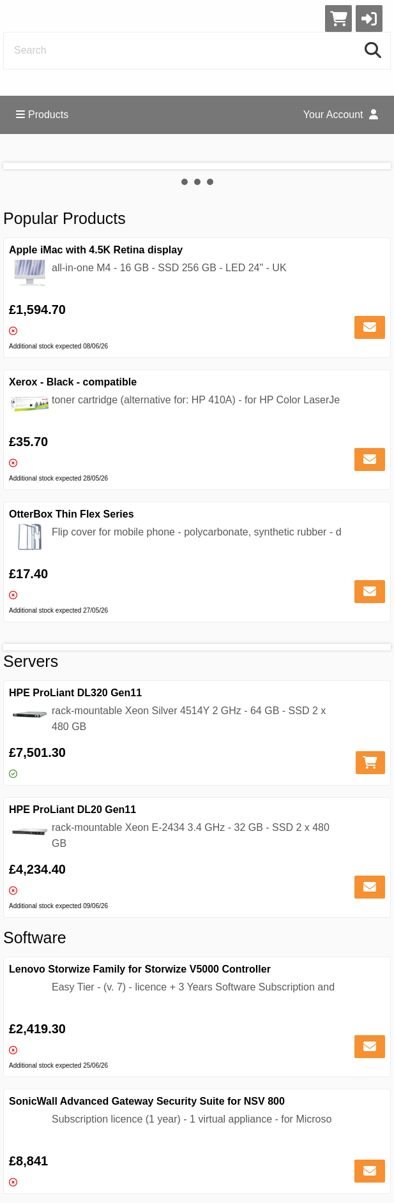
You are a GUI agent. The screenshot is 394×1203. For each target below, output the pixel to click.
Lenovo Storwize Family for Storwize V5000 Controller (140, 969)
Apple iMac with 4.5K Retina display (96, 249)
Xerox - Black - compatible (73, 382)
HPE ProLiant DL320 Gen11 (75, 692)
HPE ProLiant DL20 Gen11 (72, 809)
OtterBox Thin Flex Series (71, 514)
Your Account (340, 114)
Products (42, 114)
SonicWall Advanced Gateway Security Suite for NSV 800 (147, 1101)
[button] (369, 18)
